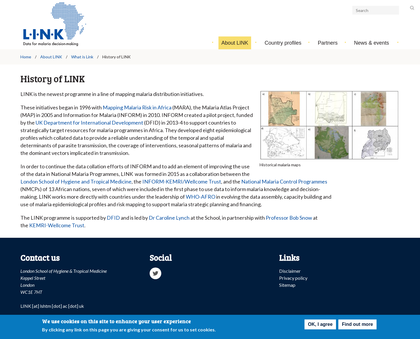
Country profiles (283, 43)
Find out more (357, 325)
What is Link (82, 56)
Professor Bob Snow (289, 217)
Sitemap (287, 285)
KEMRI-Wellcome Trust (56, 225)
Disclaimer (290, 271)
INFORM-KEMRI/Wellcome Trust (181, 181)
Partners (328, 43)
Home (25, 56)
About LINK (234, 43)
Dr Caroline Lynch (169, 217)
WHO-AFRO (200, 196)
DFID (113, 217)
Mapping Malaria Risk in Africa (137, 107)
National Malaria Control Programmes (284, 181)
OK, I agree (320, 325)
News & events (371, 43)
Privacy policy (293, 278)
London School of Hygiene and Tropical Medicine (76, 181)
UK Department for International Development (89, 122)
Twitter (155, 273)
